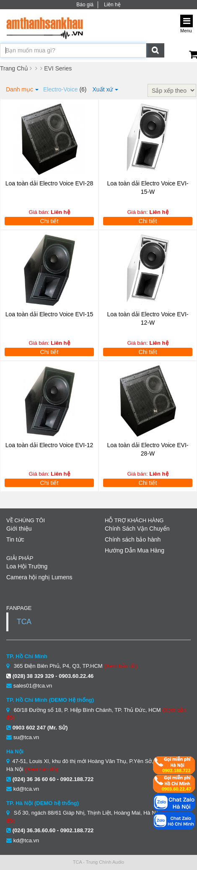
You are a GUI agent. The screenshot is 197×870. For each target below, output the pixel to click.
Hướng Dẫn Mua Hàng (134, 550)
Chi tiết (49, 221)
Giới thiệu (19, 528)
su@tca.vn (26, 737)
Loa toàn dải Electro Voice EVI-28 (49, 183)
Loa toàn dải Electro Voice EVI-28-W (148, 449)
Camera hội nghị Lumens (39, 577)
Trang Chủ (14, 68)
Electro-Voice (60, 89)
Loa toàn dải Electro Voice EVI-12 (49, 445)
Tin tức (15, 539)
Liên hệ (112, 5)
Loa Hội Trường (26, 566)
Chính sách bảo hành (133, 539)
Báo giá (84, 5)
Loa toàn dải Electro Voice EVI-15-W (148, 187)
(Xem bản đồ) (120, 666)
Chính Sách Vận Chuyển (137, 528)
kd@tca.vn (26, 789)
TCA (24, 621)
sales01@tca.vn (32, 685)
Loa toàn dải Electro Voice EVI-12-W (148, 318)
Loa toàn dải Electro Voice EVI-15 (49, 314)
